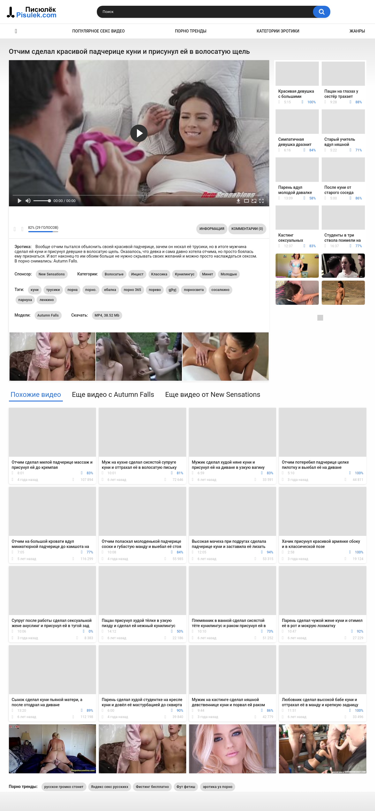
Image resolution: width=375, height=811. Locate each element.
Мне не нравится (22, 229)
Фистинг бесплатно (152, 787)
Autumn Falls (48, 315)
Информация (211, 229)
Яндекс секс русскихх (109, 787)
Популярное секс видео (98, 31)
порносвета (194, 290)
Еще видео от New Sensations (212, 395)
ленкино (46, 300)
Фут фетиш (186, 787)
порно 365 (132, 290)
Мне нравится (15, 229)
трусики (53, 290)
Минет (207, 274)
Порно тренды (190, 31)
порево (155, 290)
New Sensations (52, 274)
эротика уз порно (218, 787)
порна (72, 290)
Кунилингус (185, 274)
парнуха (25, 300)
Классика (159, 274)
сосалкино (221, 290)
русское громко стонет (64, 787)
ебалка (110, 290)
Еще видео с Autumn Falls (113, 395)
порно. (91, 290)
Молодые (229, 274)
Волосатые (114, 274)
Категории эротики (278, 31)
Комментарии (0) (247, 229)
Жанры (357, 31)
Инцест (137, 274)
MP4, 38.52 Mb (107, 315)
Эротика (16, 31)
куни (35, 290)
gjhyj (172, 290)
